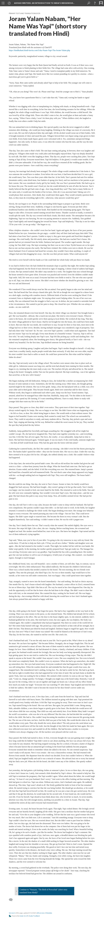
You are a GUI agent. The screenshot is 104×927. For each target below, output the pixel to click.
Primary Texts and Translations (22, 13)
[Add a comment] (12, 899)
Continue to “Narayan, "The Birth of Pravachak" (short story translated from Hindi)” (43, 891)
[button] (95, 3)
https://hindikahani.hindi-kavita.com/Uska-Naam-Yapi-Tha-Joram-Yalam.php (39, 50)
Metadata (49, 913)
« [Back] (16, 891)
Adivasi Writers (44, 3)
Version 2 (12, 913)
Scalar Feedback (34, 916)
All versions (41, 913)
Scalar (22, 916)
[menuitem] (3, 3)
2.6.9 (26, 916)
